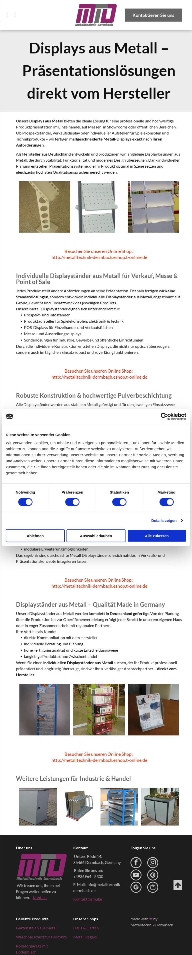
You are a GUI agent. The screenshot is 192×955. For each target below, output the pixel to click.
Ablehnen (35, 535)
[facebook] (136, 863)
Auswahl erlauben (96, 535)
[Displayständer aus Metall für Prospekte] (44, 207)
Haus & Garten (86, 927)
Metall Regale (85, 936)
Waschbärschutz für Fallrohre (41, 936)
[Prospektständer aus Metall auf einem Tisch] (153, 709)
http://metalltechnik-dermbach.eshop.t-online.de (99, 257)
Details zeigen (163, 520)
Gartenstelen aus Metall (37, 927)
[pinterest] (152, 875)
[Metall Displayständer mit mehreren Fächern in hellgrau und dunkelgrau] (98, 207)
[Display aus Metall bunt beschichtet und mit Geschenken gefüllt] (98, 709)
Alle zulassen (157, 535)
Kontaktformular (87, 899)
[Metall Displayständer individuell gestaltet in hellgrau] (153, 207)
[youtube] (136, 875)
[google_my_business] (136, 888)
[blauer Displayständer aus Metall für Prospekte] (44, 709)
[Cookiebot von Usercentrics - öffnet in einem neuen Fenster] (164, 416)
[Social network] (152, 888)
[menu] (11, 15)
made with (139, 918)
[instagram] (152, 863)
